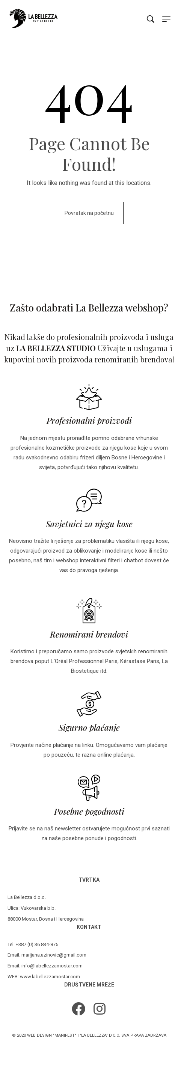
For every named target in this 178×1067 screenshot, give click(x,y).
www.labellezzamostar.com (50, 976)
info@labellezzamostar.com (52, 966)
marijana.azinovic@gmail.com (53, 955)
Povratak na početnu (89, 213)
